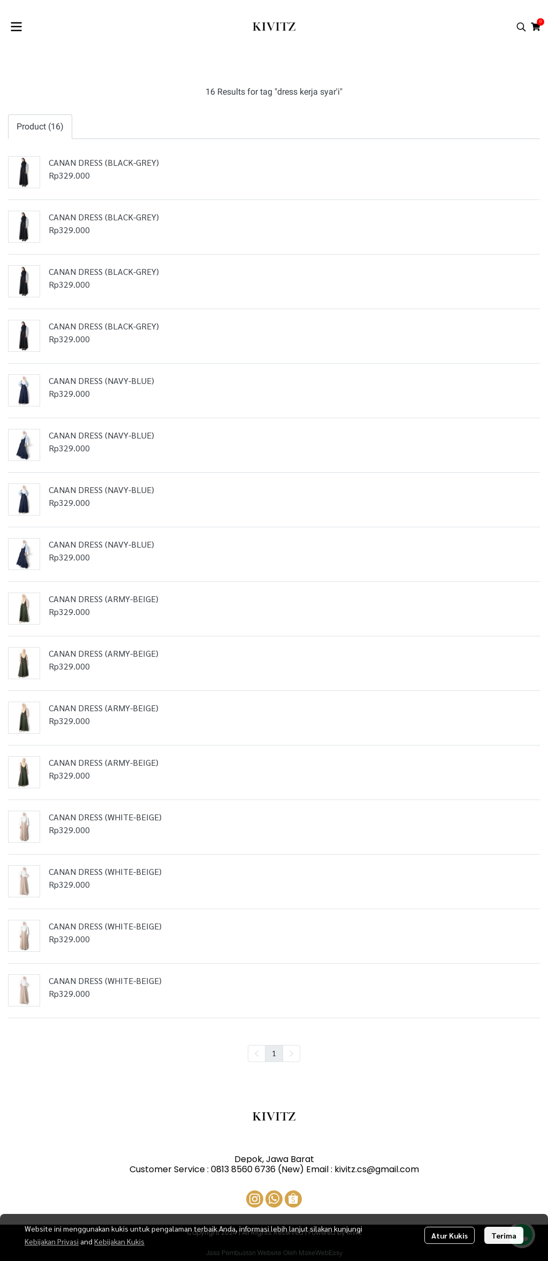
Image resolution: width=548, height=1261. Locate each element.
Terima (503, 1235)
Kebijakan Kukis (119, 1241)
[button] (521, 26)
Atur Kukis (449, 1235)
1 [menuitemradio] (274, 1053)
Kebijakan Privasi (52, 1241)
